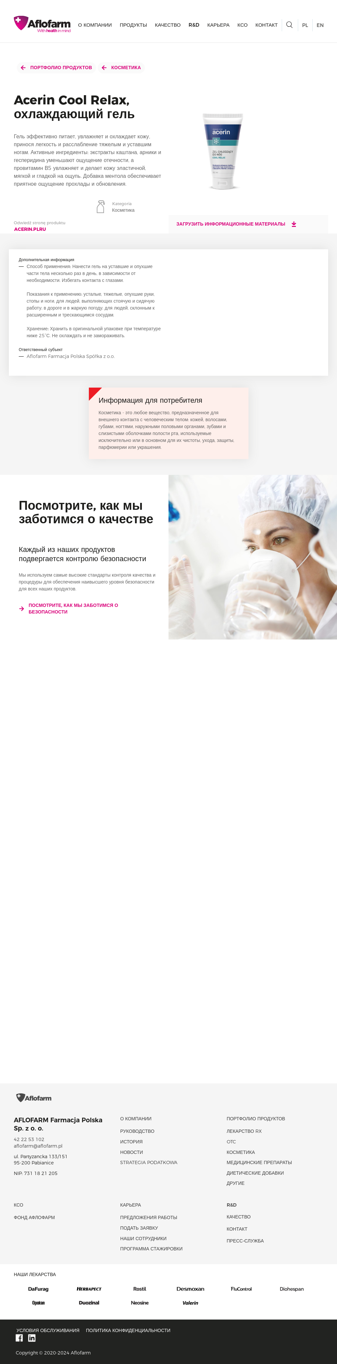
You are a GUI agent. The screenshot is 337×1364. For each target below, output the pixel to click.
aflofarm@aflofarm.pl (38, 1146)
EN (320, 25)
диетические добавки (255, 1173)
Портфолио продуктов (56, 67)
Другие (236, 1183)
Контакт (266, 25)
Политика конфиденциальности (128, 1330)
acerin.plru (30, 229)
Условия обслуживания (47, 1330)
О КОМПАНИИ (95, 25)
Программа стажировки (151, 1249)
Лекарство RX (244, 1131)
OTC (231, 1142)
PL (305, 25)
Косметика (121, 67)
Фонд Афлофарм (34, 1217)
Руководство (137, 1131)
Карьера (218, 25)
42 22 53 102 (29, 1139)
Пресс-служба (245, 1241)
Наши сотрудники (143, 1238)
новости (131, 1152)
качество (168, 25)
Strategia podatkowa (148, 1162)
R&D (194, 25)
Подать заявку (139, 1228)
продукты (133, 25)
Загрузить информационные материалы (236, 224)
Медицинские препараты (259, 1162)
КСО (243, 25)
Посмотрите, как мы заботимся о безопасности (68, 608)
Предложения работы (148, 1217)
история (131, 1142)
